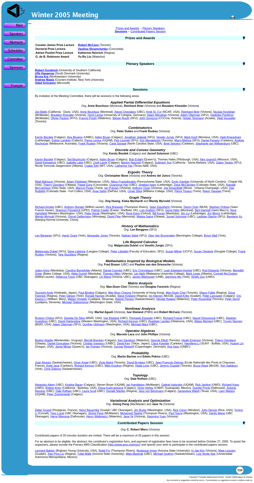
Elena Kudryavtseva (110, 387)
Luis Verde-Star (206, 453)
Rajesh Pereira (124, 299)
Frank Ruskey (87, 143)
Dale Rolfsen (64, 391)
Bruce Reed (200, 365)
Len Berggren (43, 235)
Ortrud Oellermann (79, 216)
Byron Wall (210, 235)
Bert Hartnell (203, 210)
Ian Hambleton (135, 384)
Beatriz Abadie (44, 340)
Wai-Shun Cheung (119, 292)
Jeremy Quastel (170, 365)
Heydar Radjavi (166, 299)
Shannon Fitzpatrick (67, 210)
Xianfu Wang (217, 413)
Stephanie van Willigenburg (212, 143)
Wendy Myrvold (44, 216)
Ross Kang (133, 213)
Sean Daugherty (160, 207)
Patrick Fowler (100, 210)
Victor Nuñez (145, 387)
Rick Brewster (114, 207)
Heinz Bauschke (89, 410)
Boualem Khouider (62, 115)
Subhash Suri (163, 162)
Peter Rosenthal (201, 299)
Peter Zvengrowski (58, 394)
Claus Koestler (160, 343)
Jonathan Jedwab (135, 137)
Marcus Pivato (84, 188)
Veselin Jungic (165, 137)
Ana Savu (173, 346)
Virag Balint (106, 362)
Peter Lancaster (212, 295)
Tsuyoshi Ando (44, 292)
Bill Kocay (158, 213)
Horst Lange (95, 115)
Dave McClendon (185, 184)
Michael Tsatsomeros (75, 302)
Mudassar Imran (147, 450)
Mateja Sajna (145, 216)
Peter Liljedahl (119, 251)
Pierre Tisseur (183, 191)
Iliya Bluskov (75, 137)
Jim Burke (140, 410)
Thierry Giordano (53, 184)
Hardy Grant (69, 235)
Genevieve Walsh (189, 391)
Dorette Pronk (201, 387)
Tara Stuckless (67, 254)
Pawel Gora (85, 184)
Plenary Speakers (154, 28)
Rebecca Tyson (65, 276)
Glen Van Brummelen (161, 235)
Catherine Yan (124, 165)
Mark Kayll (191, 137)
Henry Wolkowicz (97, 416)
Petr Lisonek (122, 140)
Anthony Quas (141, 188)
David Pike (114, 216)
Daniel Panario (210, 140)
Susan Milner (173, 251)
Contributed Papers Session (148, 31)
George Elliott (159, 340)
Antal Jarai (52, 365)
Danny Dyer (191, 207)
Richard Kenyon (128, 321)
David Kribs (182, 295)
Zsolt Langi (100, 162)
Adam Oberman (190, 115)
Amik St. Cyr (154, 111)
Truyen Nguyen (232, 321)
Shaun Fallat (207, 292)
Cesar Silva (135, 191)
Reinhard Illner (190, 111)
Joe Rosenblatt (173, 188)
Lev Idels (139, 273)
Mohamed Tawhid (131, 413)
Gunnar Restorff (124, 346)
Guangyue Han (118, 184)
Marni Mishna (182, 140)
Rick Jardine (203, 384)
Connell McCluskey (225, 273)
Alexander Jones (97, 235)
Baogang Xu (234, 216)
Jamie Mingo (63, 346)
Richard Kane (230, 384)
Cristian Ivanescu (94, 343)
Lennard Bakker (45, 450)
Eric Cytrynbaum (143, 270)
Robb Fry (104, 450)
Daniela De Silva (74, 318)
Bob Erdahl (136, 159)
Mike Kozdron (113, 365)
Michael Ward (139, 324)
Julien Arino (42, 270)
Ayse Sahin (99, 191)
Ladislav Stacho (207, 216)
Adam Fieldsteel (77, 181)
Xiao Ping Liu (55, 453)
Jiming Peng (96, 413)
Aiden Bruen (102, 137)
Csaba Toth (91, 165)
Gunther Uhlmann (93, 324)
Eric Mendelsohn (150, 140)
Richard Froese (172, 318)
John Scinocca (148, 118)
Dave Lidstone (77, 251)
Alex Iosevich (208, 159)
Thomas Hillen (112, 273)
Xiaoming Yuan (156, 416)
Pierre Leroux (92, 140)
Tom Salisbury (229, 365)
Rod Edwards (210, 270)
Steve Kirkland (126, 295)
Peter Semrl (232, 299)
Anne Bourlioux (89, 111)
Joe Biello (41, 111)
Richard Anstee (44, 207)
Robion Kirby (53, 387)
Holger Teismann (193, 118)
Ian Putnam (111, 188)
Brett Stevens (172, 143)
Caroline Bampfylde (77, 270)
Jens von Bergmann (151, 391)
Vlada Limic (142, 365)
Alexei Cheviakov (125, 111)
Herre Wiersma (59, 416)
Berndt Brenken (94, 340)
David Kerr (123, 343)
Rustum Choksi (44, 318)
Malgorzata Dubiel (46, 251)
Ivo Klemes (156, 295)
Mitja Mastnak (134, 453)
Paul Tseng (176, 413)
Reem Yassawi (212, 191)
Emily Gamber (180, 181)
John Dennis (209, 410)
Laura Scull (89, 391)
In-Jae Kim (198, 450)
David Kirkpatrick (45, 162)
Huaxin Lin (237, 343)
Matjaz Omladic (77, 299)
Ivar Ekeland (111, 318)
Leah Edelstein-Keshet (178, 270)
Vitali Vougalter (226, 118)
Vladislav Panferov (222, 115)
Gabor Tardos (224, 162)
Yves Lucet (57, 413)
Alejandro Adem (45, 384)
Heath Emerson (191, 340)
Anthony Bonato (74, 207)
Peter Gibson (67, 295)
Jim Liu (185, 213)
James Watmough (143, 276)
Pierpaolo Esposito (141, 318)
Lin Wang (105, 276)
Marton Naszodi (131, 162)
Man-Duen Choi (176, 292)
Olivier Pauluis (60, 118)
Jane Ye (128, 416)
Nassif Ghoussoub (204, 318)
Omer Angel (81, 362)
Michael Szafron (163, 453)
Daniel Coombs (112, 270)
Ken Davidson (126, 340)
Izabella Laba (74, 162)
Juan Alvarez (43, 362)
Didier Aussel (43, 410)
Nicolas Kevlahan (224, 111)
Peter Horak (91, 213)
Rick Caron (180, 410)
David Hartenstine (69, 321)
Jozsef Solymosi (176, 216)
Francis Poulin (88, 118)
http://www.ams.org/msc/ (124, 444)
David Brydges (136, 362)
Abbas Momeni (203, 321)
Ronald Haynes (94, 295)
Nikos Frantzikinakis (123, 181)
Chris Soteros (52, 368)
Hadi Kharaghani (230, 137)
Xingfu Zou (198, 276)
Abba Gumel (79, 273)
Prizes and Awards (127, 28)
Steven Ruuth (120, 118)
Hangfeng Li (191, 343)
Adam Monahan (157, 115)
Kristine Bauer (74, 384)
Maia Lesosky (227, 450)
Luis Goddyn (147, 210)
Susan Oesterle (203, 251)
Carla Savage (117, 143)
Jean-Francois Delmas (169, 362)
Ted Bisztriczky (76, 159)
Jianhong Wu (173, 276)
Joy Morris (213, 213)
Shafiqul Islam (147, 184)
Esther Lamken (61, 140)
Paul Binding (86, 292)
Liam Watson (227, 391)
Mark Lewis (193, 273)
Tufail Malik (84, 453)
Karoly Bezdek (44, 137)
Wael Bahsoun (44, 181)
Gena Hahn (172, 210)
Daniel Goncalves (58, 343)
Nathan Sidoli (130, 235)
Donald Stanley (116, 391)
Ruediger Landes (159, 321)
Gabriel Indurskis (172, 384)
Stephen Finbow (219, 207)
